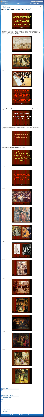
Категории (19, 3)
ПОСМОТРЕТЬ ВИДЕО (17, 9)
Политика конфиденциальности (29, 414)
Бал (2, 390)
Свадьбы (3, 392)
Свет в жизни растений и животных (8, 401)
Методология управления (6, 397)
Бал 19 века (10, 7)
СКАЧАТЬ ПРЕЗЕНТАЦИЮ (7, 9)
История (7, 7)
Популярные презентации (34, 3)
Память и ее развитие (6, 409)
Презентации (3, 7)
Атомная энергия (5, 411)
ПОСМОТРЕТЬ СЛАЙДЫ (26, 9)
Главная (6, 3)
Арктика (3, 399)
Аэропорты (4, 407)
